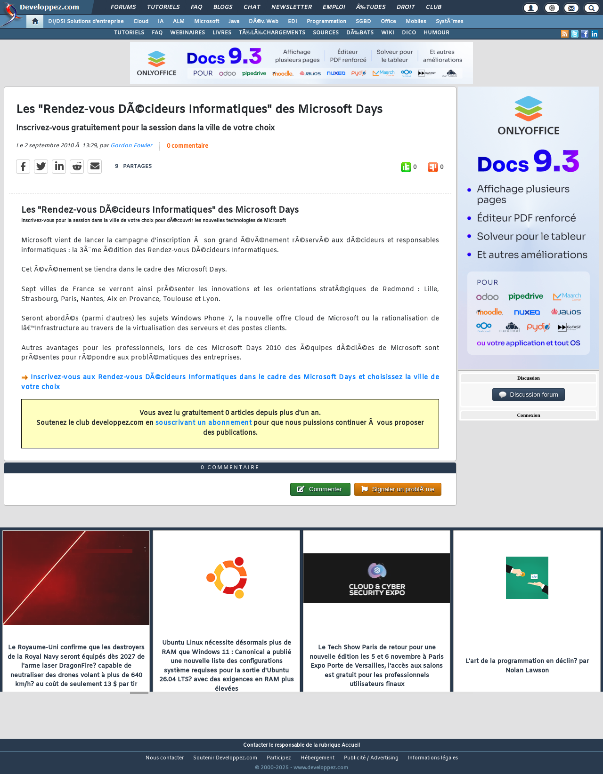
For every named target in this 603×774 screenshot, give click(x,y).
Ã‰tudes (370, 7)
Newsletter (291, 7)
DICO (409, 33)
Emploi (334, 7)
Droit (406, 7)
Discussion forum (528, 395)
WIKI (387, 33)
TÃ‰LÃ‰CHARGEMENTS (272, 33)
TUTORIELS (129, 33)
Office (388, 21)
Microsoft (206, 21)
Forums (123, 7)
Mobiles (416, 21)
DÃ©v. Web (263, 21)
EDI (292, 21)
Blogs (222, 7)
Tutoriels (163, 7)
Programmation (326, 21)
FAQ (196, 7)
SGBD (363, 21)
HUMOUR (436, 33)
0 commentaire (187, 152)
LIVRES (221, 33)
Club (433, 7)
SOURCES (326, 33)
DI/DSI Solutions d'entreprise (86, 21)
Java (233, 21)
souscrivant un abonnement (203, 428)
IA (160, 21)
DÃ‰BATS (360, 33)
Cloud (140, 21)
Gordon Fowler (131, 151)
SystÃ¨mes (450, 21)
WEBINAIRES (187, 33)
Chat (252, 7)
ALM (179, 21)
